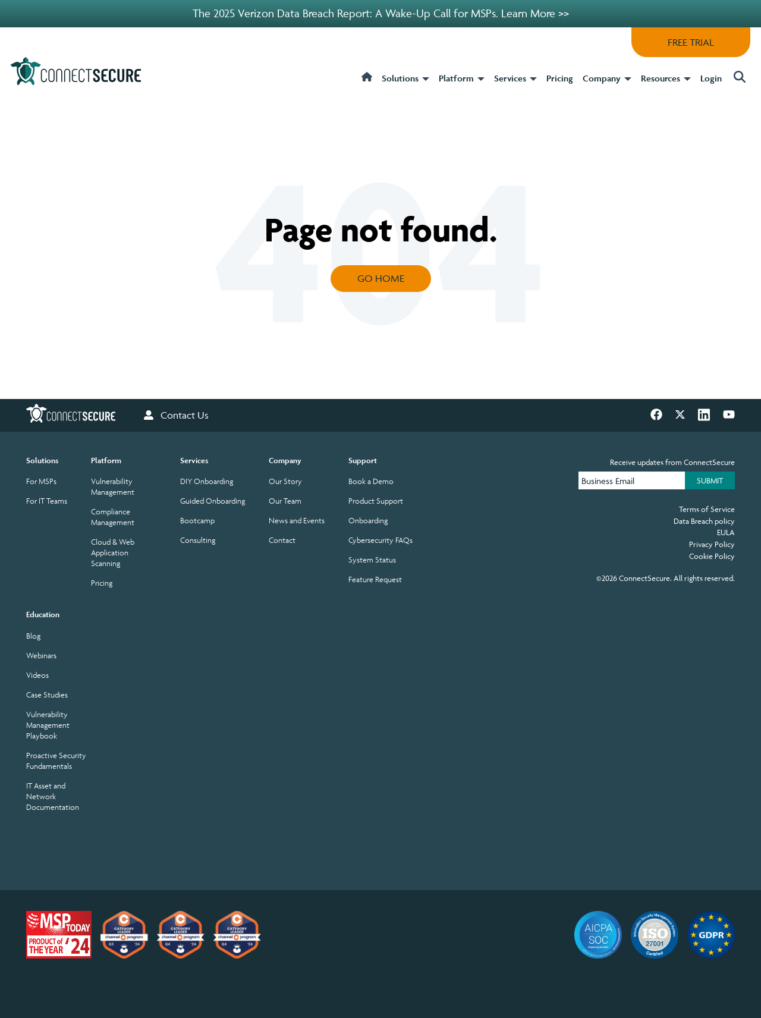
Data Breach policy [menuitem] (704, 521)
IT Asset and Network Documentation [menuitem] (52, 796)
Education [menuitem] (42, 614)
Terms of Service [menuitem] (707, 509)
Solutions (405, 78)
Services (515, 78)
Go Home (380, 278)
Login (711, 78)
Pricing (559, 78)
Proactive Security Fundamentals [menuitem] (56, 760)
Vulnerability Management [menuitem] (112, 486)
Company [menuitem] (285, 460)
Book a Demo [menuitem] (371, 481)
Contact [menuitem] (282, 540)
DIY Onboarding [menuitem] (206, 481)
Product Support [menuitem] (375, 501)
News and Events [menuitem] (297, 521)
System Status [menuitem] (372, 560)
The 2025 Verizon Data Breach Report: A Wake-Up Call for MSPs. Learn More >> (381, 13)
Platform (462, 78)
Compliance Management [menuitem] (112, 517)
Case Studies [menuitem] (47, 695)
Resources (666, 78)
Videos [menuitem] (37, 675)
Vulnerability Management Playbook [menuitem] (48, 725)
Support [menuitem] (362, 460)
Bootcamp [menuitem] (197, 521)
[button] (738, 78)
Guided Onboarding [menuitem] (212, 501)
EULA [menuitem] (726, 532)
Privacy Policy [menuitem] (712, 544)
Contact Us (176, 415)
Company (607, 78)
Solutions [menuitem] (42, 460)
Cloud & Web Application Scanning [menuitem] (112, 552)
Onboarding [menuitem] (368, 521)
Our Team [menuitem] (285, 501)
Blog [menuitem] (33, 636)
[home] (367, 85)
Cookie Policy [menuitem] (712, 556)
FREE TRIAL (691, 42)
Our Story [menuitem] (285, 481)
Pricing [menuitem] (101, 583)
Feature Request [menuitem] (375, 579)
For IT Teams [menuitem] (46, 501)
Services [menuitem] (194, 460)
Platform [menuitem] (106, 460)
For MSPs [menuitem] (41, 481)
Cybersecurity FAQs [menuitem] (380, 540)
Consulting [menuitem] (197, 540)
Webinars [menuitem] (41, 656)
